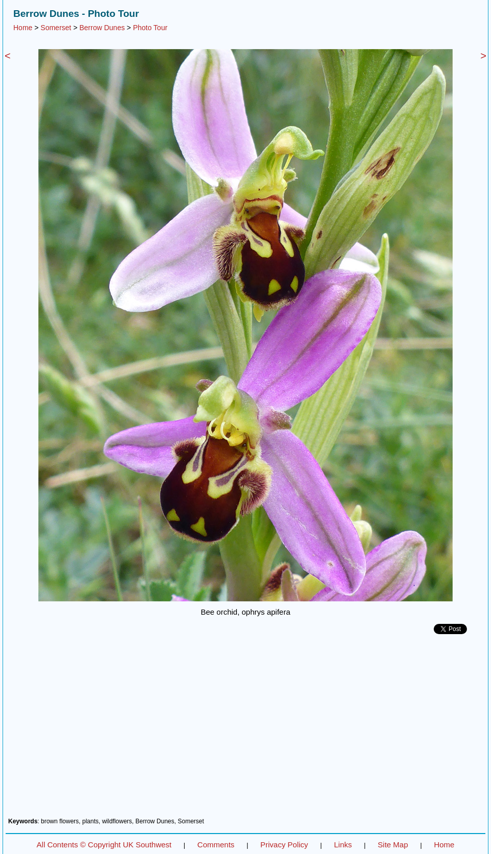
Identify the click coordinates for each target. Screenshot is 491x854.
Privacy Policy (284, 844)
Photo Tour (150, 28)
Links (343, 844)
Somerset (55, 28)
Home (22, 28)
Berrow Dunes (102, 28)
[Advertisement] (245, 729)
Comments (216, 844)
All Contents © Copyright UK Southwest (104, 844)
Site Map (393, 844)
